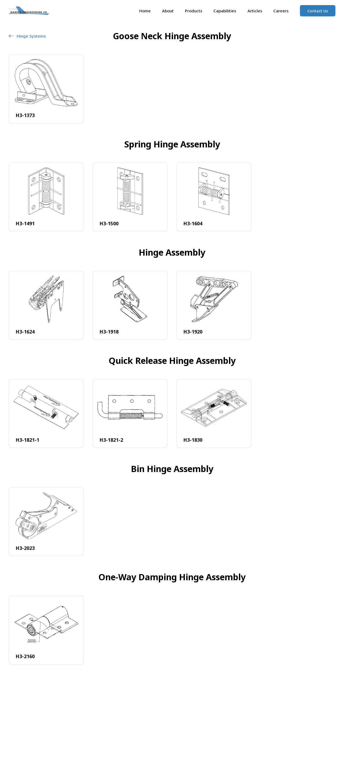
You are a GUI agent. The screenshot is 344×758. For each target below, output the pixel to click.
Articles (255, 10)
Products (193, 10)
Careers (281, 10)
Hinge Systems (27, 36)
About (168, 10)
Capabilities (224, 10)
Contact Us (317, 10)
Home (145, 10)
